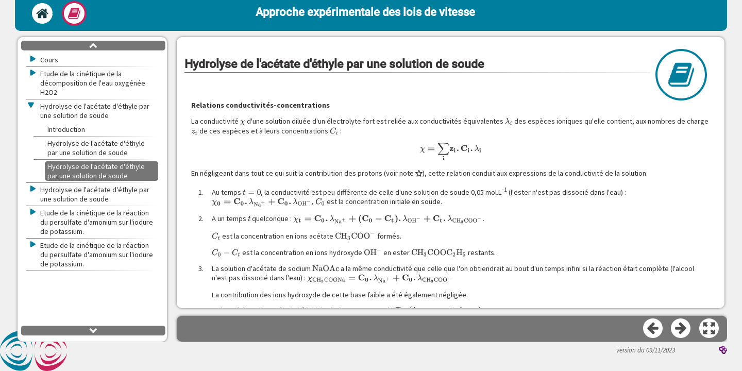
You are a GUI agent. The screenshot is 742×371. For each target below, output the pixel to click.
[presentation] (242, 121)
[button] (709, 328)
